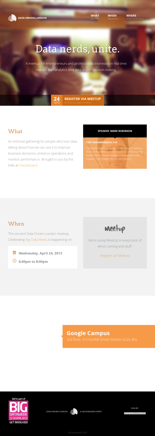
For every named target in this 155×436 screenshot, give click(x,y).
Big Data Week (36, 239)
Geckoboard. (28, 165)
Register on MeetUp (115, 255)
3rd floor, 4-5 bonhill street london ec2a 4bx (102, 339)
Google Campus (88, 333)
